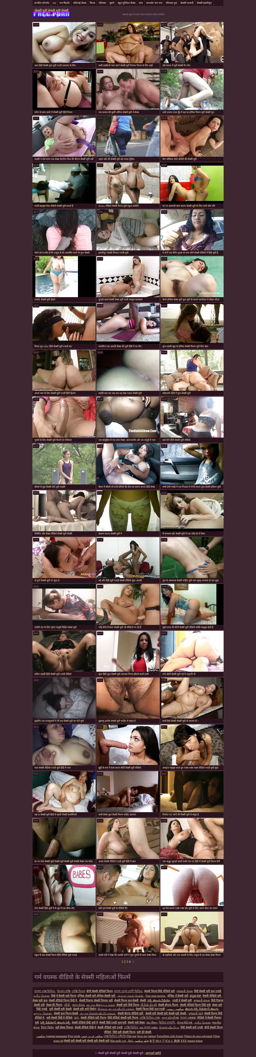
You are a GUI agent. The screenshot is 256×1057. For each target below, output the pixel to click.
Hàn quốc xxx (118, 1040)
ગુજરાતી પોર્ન (195, 1013)
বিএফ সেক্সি (63, 991)
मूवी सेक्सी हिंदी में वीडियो (59, 1017)
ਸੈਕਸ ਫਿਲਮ (47, 1027)
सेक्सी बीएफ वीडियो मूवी (131, 1013)
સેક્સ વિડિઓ (185, 1022)
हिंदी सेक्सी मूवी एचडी (191, 1027)
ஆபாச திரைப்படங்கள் (100, 1005)
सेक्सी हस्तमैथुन (204, 2)
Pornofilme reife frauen (170, 1036)
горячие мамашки (56, 1036)
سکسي (40, 1036)
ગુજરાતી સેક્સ (184, 991)
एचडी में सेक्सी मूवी (182, 1000)
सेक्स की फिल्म (54, 1005)
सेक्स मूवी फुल (40, 1000)
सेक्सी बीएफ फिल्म (168, 1005)
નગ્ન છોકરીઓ (170, 1017)
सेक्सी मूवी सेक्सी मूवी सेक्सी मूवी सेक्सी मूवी (51, 13)
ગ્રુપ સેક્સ (78, 1005)
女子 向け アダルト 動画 (164, 1040)
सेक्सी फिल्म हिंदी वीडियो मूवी (159, 991)
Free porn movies (156, 995)
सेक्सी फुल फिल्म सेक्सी (66, 1013)
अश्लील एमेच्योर (41, 2)
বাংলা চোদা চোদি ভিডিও (128, 991)
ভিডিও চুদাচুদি (167, 1022)
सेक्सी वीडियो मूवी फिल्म (93, 1017)
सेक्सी (143, 1000)
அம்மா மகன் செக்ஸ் (130, 995)
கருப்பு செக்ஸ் (43, 1013)
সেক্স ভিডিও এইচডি (114, 1036)
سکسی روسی (175, 1009)
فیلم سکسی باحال (138, 1040)
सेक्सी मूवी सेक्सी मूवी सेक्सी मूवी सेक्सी (166, 1013)
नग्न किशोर (64, 2)
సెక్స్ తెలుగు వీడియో (159, 1000)
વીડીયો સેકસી (149, 1005)
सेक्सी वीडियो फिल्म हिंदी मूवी (195, 1005)
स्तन (141, 2)
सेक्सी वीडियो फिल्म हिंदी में (63, 1000)
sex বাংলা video (149, 1027)
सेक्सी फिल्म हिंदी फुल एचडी (150, 1009)
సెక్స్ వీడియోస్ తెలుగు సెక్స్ (55, 1022)
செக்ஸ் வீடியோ (169, 1027)
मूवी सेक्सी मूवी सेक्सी (60, 1009)
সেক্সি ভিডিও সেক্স (150, 1017)
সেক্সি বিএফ (78, 991)
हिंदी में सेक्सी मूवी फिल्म (63, 995)
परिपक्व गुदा (171, 2)
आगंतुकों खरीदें (153, 1053)
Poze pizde (74, 1036)
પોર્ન (76, 1017)
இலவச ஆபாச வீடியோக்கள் (116, 1009)
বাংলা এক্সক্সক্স (188, 1017)
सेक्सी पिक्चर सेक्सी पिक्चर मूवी (96, 1000)
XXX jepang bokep (191, 1040)
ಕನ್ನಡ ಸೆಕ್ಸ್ (195, 995)
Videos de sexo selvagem (198, 1036)
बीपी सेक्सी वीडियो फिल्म (99, 991)
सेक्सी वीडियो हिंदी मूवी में (85, 1022)
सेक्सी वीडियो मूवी (212, 995)
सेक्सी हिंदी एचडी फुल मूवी (112, 1022)
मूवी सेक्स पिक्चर (64, 1027)
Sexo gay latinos (146, 1036)
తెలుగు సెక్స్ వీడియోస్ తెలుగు (202, 1009)
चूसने (111, 2)
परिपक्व (102, 2)
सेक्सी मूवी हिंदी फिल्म (127, 1005)
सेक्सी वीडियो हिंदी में (85, 1027)
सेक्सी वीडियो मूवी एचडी (110, 1027)
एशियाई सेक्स (79, 2)
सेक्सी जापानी (186, 2)
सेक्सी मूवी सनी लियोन (84, 1009)
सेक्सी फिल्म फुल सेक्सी (126, 1000)
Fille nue (131, 1036)
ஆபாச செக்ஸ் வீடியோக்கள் (98, 1013)
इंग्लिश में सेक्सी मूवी (177, 995)
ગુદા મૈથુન (151, 1022)
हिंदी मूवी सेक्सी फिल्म (124, 1032)
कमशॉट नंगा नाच (154, 2)
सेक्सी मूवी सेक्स (136, 1022)
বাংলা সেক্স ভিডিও (45, 991)
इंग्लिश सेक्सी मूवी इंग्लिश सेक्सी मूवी (97, 995)
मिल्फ (92, 2)
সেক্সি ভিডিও (131, 1027)
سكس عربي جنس (92, 1036)
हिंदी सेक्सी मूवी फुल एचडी (207, 991)
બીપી (67, 1005)
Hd (54, 2)
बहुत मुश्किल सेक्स (127, 2)
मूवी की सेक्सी (144, 1032)
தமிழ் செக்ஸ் (41, 995)
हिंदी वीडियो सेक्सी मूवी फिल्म (123, 1017)
